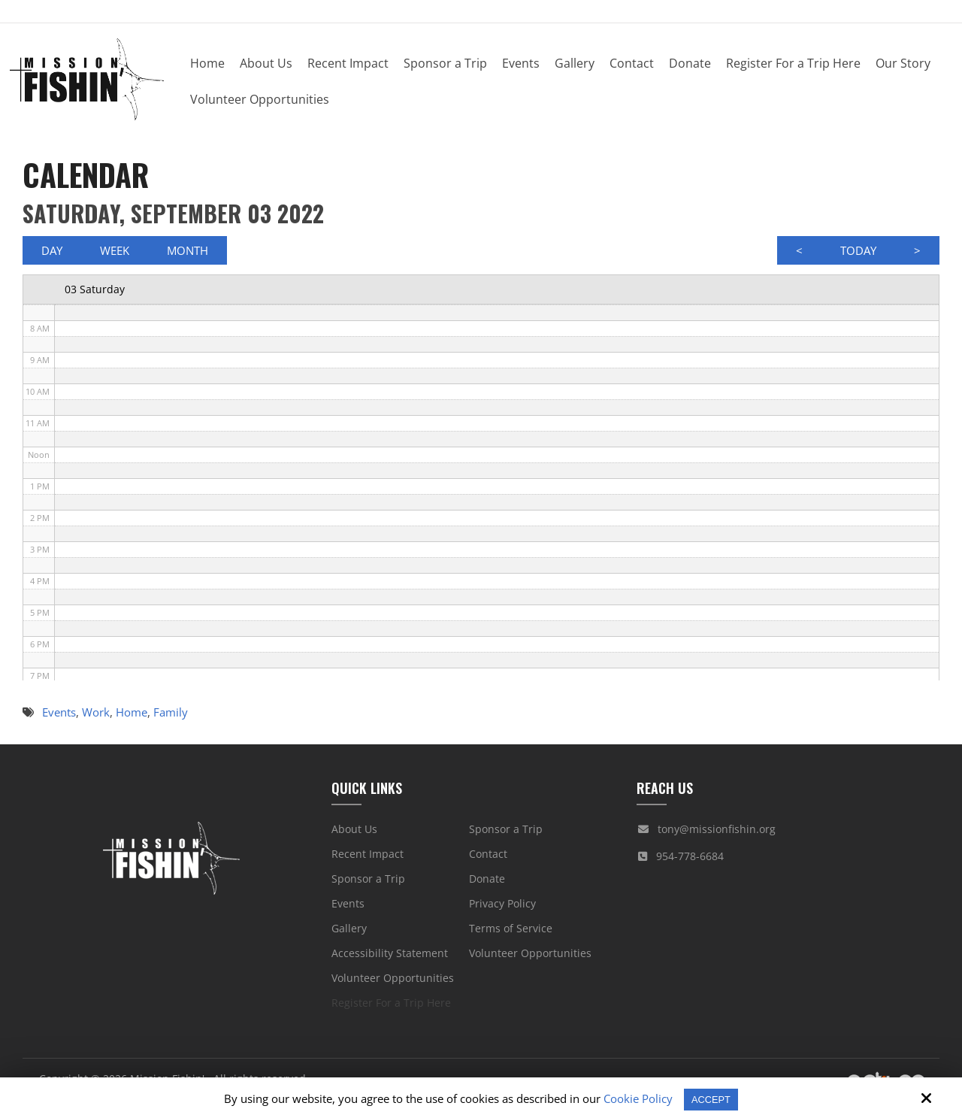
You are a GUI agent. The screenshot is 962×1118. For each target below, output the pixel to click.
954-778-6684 (690, 863)
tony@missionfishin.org (717, 836)
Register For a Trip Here (391, 1009)
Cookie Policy (635, 1098)
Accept (711, 1098)
